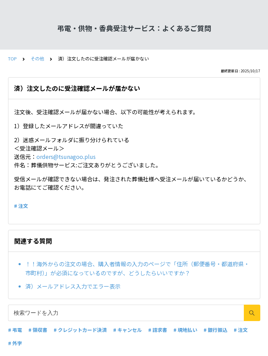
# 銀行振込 (215, 329)
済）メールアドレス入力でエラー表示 (73, 286)
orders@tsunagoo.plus (66, 156)
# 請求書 (157, 329)
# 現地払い (185, 329)
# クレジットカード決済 (80, 329)
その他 (37, 58)
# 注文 (21, 205)
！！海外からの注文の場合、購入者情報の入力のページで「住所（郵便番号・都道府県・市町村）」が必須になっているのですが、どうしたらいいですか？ (137, 268)
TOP (12, 58)
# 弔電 (15, 329)
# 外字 (15, 343)
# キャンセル (127, 329)
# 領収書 (37, 329)
